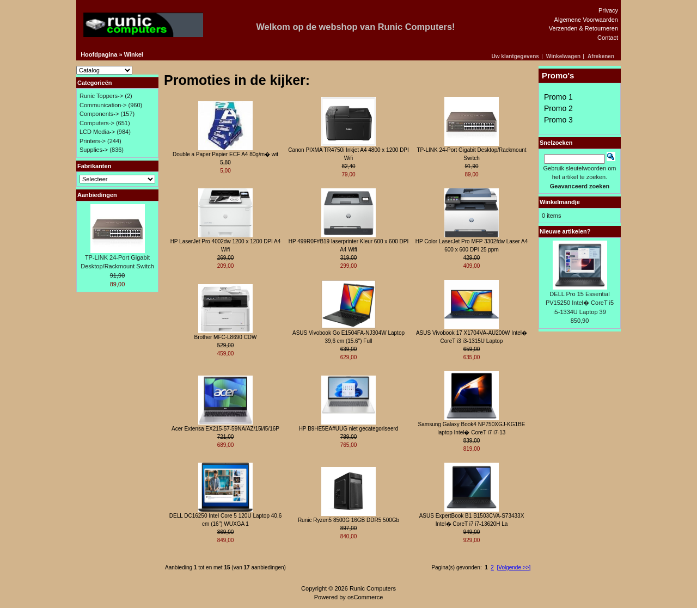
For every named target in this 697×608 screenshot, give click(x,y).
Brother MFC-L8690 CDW (225, 337)
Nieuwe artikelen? (565, 231)
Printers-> (93, 141)
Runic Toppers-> (101, 96)
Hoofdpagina (99, 54)
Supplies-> (94, 149)
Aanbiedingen (97, 195)
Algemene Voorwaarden (586, 19)
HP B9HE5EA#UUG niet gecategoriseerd (349, 429)
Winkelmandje (560, 202)
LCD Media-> (97, 131)
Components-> (99, 113)
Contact (607, 37)
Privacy (608, 10)
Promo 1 (558, 97)
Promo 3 (558, 119)
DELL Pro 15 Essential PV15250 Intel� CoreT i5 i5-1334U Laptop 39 (580, 303)
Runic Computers (373, 588)
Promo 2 (558, 108)
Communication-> (103, 105)
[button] (517, 56)
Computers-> (97, 123)
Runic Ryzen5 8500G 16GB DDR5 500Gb (348, 520)
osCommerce (365, 597)
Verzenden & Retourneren (583, 28)
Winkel (133, 54)
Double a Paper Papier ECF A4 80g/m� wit (225, 154)
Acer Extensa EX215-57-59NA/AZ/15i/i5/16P (225, 429)
